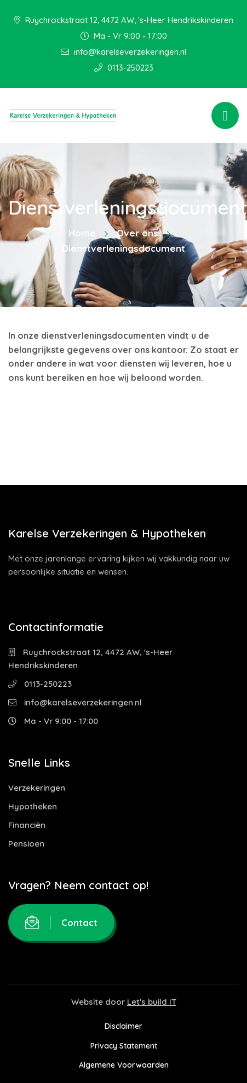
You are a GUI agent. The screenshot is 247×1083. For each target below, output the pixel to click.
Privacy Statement (123, 1046)
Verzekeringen (36, 788)
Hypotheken (32, 806)
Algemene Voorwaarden (124, 1065)
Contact (61, 922)
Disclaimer (123, 1026)
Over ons (137, 233)
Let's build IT (151, 1002)
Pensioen (26, 843)
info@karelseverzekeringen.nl (123, 52)
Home (82, 233)
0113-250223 (123, 67)
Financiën (26, 825)
